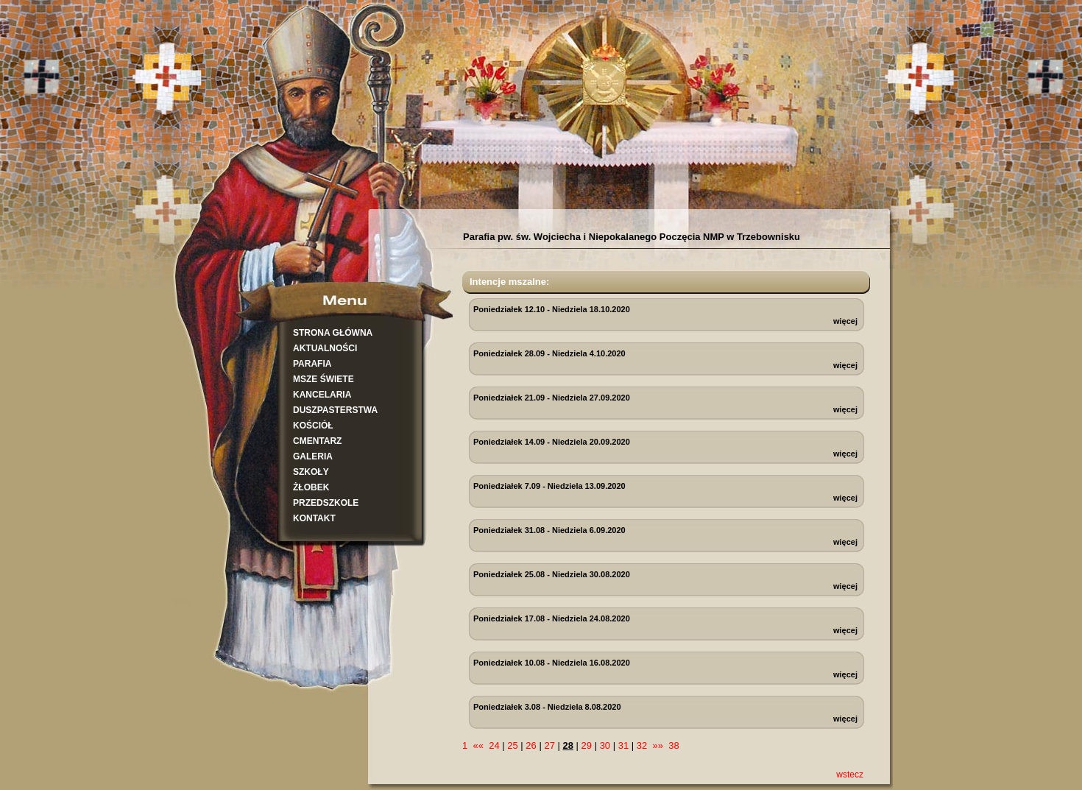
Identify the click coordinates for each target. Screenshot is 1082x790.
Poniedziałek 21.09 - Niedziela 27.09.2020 (551, 397)
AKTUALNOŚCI (325, 348)
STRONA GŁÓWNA (332, 333)
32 (642, 745)
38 (673, 745)
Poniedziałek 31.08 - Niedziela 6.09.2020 (549, 530)
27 (549, 745)
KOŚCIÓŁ (313, 425)
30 (605, 745)
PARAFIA (312, 364)
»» (658, 745)
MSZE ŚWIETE (323, 379)
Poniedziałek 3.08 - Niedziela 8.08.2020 (547, 706)
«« (478, 745)
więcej (845, 321)
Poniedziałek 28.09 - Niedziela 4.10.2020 (549, 353)
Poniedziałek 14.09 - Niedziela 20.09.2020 (551, 441)
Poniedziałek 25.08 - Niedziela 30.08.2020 (551, 574)
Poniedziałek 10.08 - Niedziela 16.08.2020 (551, 662)
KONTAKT (314, 518)
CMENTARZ (317, 441)
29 (586, 745)
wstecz (849, 774)
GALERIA (313, 456)
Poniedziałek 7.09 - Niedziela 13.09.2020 (549, 486)
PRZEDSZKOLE (325, 503)
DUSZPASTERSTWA (335, 410)
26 (531, 745)
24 (494, 745)
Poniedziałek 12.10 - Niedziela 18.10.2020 (551, 309)
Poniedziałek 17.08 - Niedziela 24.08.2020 (551, 618)
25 (512, 745)
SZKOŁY (311, 472)
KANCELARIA (322, 394)
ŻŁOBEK (311, 487)
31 (623, 745)
